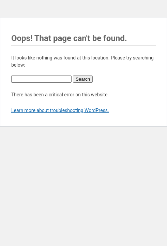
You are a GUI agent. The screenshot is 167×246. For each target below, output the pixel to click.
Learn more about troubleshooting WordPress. (60, 110)
